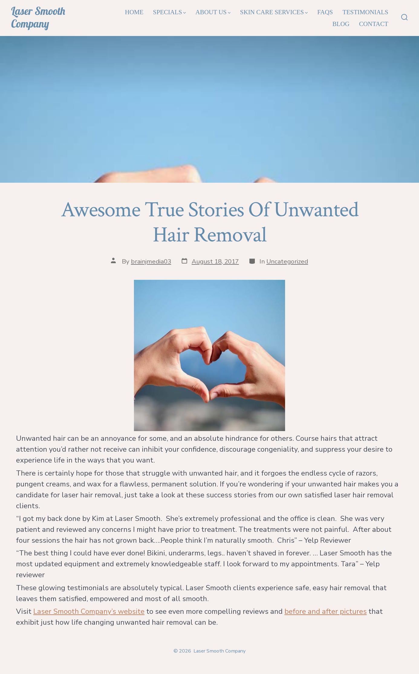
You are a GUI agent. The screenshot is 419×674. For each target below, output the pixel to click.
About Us (213, 11)
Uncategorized (287, 261)
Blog (340, 23)
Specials (169, 11)
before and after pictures (325, 611)
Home (134, 11)
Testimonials (365, 11)
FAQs (325, 11)
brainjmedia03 (151, 261)
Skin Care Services (274, 11)
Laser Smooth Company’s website (89, 611)
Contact (373, 23)
